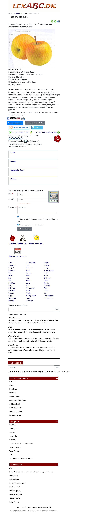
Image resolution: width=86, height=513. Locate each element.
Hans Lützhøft (13, 336)
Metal (28, 291)
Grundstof (12, 298)
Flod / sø (11, 283)
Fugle (10, 296)
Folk (10, 286)
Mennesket (30, 288)
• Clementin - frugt (17, 170)
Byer (10, 273)
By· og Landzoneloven (17, 483)
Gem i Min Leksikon (15, 123)
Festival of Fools (15, 408)
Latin (28, 283)
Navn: (10, 194)
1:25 (11, 455)
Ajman (11, 385)
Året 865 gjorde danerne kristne (21, 459)
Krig (27, 278)
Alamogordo (14, 428)
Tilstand (47, 286)
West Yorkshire (15, 451)
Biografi (11, 268)
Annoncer (19, 507)
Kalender (29, 268)
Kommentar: (12, 207)
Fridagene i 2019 (15, 494)
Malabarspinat (14, 491)
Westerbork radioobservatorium (21, 444)
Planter (46, 263)
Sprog (46, 275)
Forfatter (11, 291)
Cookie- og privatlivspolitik (42, 507)
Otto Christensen (14, 318)
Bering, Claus (14, 396)
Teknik (46, 283)
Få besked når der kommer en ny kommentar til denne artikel (37, 220)
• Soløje (13, 161)
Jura (27, 265)
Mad (27, 286)
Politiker (47, 265)
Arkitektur (12, 265)
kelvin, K (12, 393)
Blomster (11, 270)
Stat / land (47, 278)
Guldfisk (12, 425)
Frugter (11, 293)
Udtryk (46, 291)
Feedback (38, 127)
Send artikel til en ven (20, 127)
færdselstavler (14, 498)
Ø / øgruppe (48, 298)
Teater (46, 280)
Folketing (11, 288)
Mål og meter (31, 296)
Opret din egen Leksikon (35, 123)
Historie (11, 301)
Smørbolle (13, 436)
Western (12, 440)
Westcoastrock (14, 447)
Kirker (28, 275)
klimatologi (13, 389)
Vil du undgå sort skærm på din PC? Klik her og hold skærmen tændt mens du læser (30, 25)
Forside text (13, 476)
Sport (46, 273)
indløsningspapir (15, 415)
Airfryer (12, 432)
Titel (45, 288)
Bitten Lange (13, 345)
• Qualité (13, 179)
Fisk (9, 280)
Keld (10, 327)
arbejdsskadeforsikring (17, 400)
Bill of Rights (14, 502)
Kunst (28, 280)
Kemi (28, 270)
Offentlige (29, 301)
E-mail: (11, 199)
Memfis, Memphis (16, 412)
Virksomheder (49, 296)
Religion (47, 268)
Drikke (10, 275)
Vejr (45, 293)
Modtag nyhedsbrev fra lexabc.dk (31, 225)
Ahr (10, 468)
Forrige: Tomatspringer (18, 132)
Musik (28, 293)
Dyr (9, 278)
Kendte (28, 273)
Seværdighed (49, 270)
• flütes (12, 152)
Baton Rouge (14, 479)
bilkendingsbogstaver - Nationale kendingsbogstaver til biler (31, 472)
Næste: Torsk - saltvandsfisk (48, 132)
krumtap (12, 381)
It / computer (30, 263)
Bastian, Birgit (14, 487)
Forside (19, 13)
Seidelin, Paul (14, 404)
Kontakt (28, 507)
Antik (10, 263)
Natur (28, 298)
